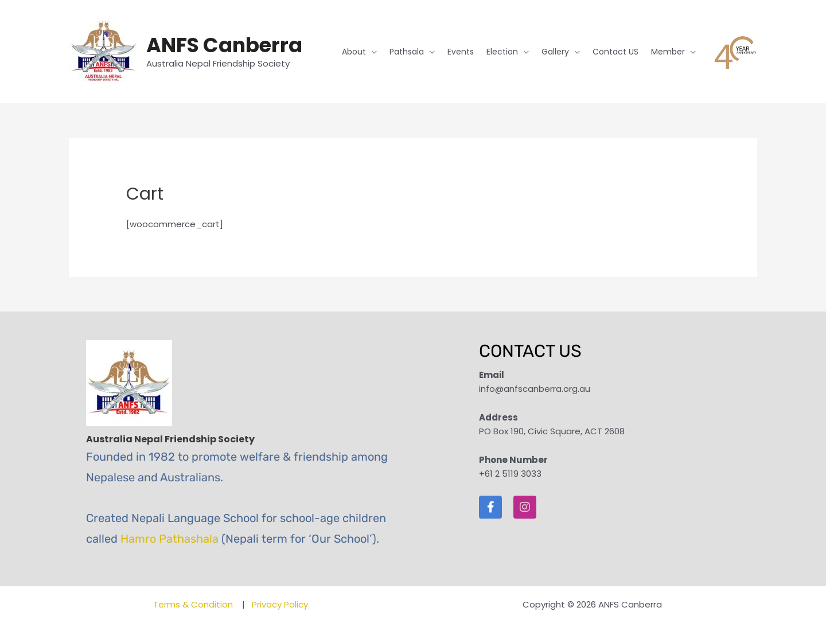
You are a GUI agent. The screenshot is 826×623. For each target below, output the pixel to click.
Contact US (615, 51)
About (354, 51)
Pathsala (406, 51)
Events (460, 51)
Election (502, 51)
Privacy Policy (280, 604)
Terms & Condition (194, 604)
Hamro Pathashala (169, 539)
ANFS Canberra (224, 45)
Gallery (555, 51)
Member (668, 51)
